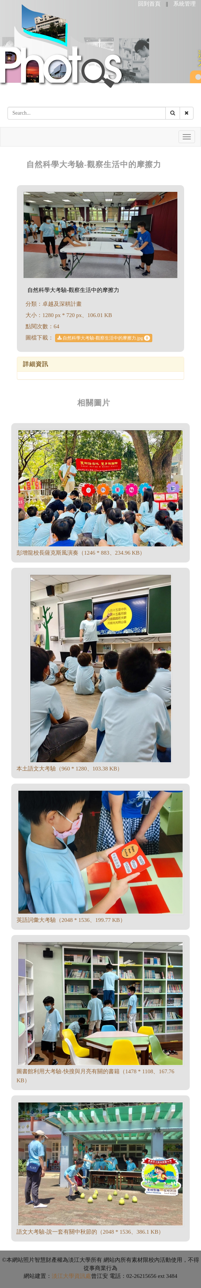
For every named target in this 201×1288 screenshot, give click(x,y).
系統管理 (184, 4)
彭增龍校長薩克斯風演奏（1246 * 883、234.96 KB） (80, 553)
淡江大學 (63, 1276)
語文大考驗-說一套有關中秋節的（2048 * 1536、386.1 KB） (90, 1232)
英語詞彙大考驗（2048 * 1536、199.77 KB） (71, 920)
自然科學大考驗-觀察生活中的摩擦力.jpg (103, 338)
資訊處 (82, 1276)
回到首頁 (149, 4)
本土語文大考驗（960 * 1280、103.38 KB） (69, 769)
